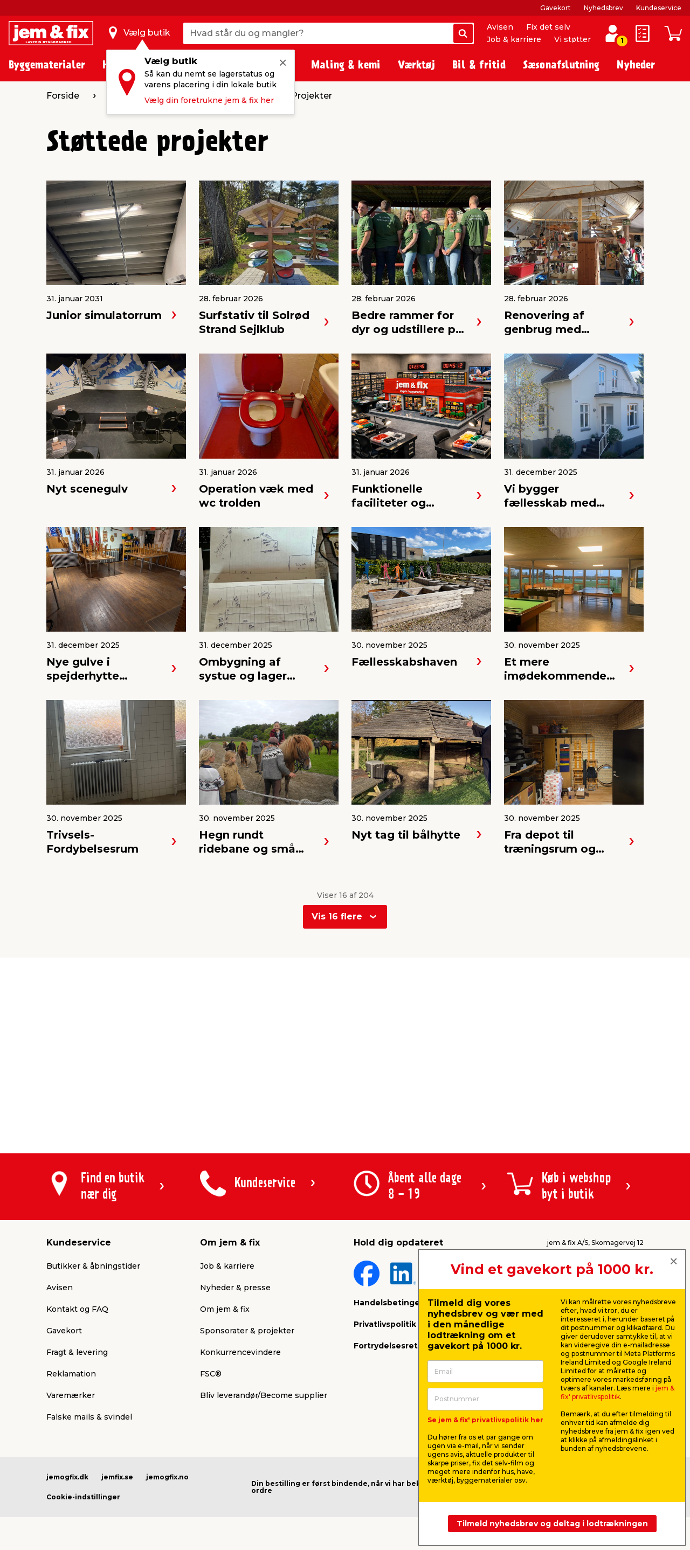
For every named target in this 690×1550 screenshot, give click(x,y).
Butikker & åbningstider (93, 1266)
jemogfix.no (167, 1476)
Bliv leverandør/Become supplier (263, 1395)
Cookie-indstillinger (83, 1496)
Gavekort (555, 7)
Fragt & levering (77, 1352)
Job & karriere (514, 39)
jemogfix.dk (67, 1476)
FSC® (211, 1374)
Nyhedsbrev (603, 7)
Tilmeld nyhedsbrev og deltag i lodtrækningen (552, 1523)
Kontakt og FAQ (77, 1309)
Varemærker (70, 1395)
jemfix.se (117, 1476)
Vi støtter (572, 39)
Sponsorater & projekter (247, 1331)
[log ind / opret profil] (612, 33)
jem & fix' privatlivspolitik (617, 1392)
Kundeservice (658, 7)
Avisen (500, 27)
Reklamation (71, 1374)
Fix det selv (548, 27)
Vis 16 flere (337, 916)
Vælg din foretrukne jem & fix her (209, 100)
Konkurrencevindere (240, 1352)
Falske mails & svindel (89, 1417)
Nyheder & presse (235, 1287)
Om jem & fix (225, 1309)
